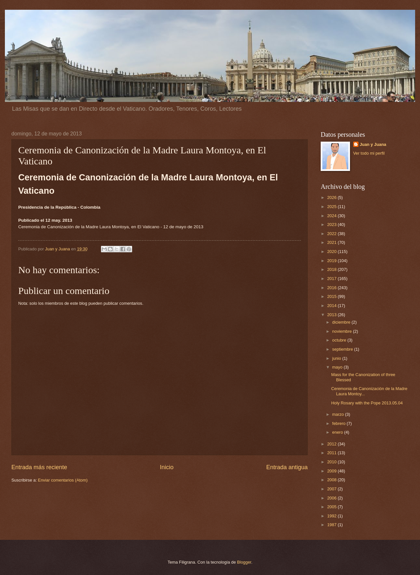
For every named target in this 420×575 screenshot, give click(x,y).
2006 (332, 498)
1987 (332, 524)
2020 (332, 251)
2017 (332, 278)
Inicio (167, 467)
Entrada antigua (287, 467)
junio (337, 358)
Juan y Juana (373, 144)
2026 (332, 197)
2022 (332, 233)
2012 (332, 444)
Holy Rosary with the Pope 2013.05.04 (367, 402)
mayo (337, 367)
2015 (332, 296)
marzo (338, 414)
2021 (332, 242)
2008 (332, 479)
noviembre (342, 331)
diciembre (341, 322)
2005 (332, 506)
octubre (339, 340)
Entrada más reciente (39, 467)
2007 (332, 488)
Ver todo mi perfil (369, 153)
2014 (332, 305)
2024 (332, 215)
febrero (339, 423)
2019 (332, 260)
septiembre (343, 349)
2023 (332, 224)
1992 (332, 515)
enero (338, 432)
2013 (332, 314)
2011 (332, 452)
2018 (332, 269)
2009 (332, 471)
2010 (332, 461)
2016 (332, 287)
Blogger (244, 562)
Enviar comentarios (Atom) (63, 480)
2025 (332, 206)
